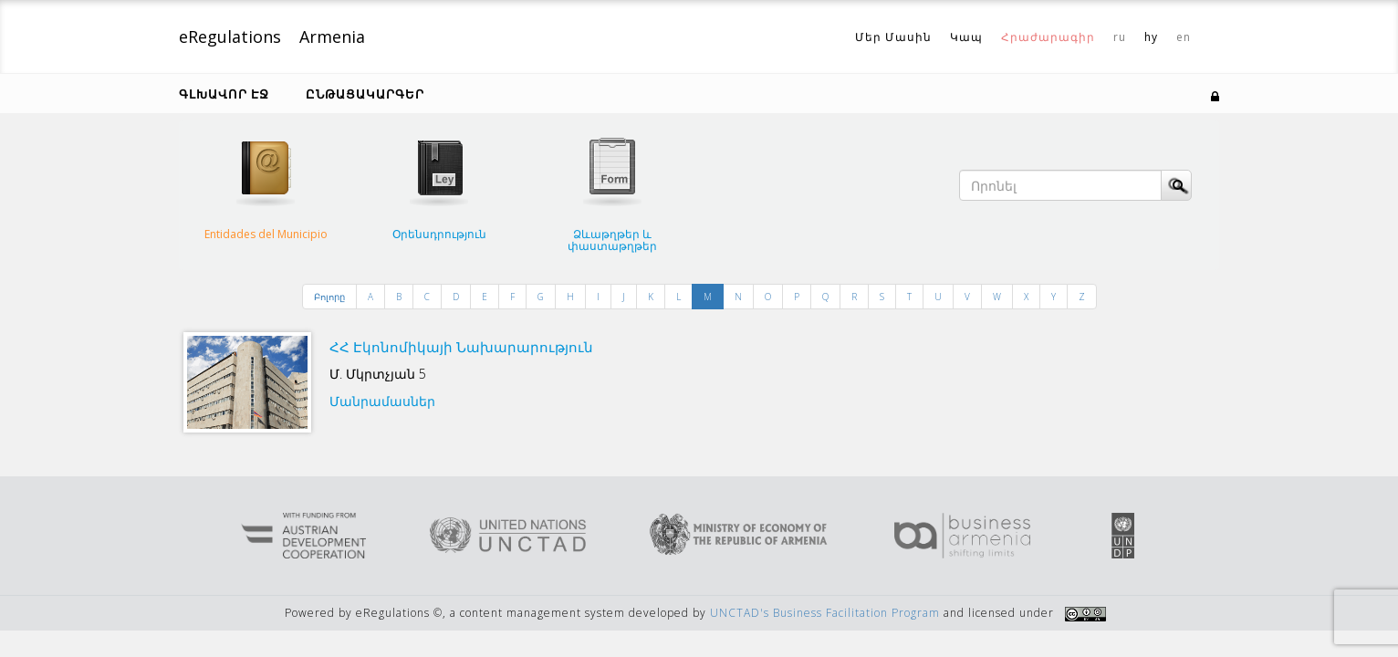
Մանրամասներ (382, 401)
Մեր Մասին (893, 37)
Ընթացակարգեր (365, 94)
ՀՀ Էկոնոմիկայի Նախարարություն (461, 347)
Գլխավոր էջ (224, 94)
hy (1151, 37)
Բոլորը (329, 296)
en (1183, 37)
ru (1119, 37)
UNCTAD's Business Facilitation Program (825, 612)
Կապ (966, 37)
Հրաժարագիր (1048, 37)
